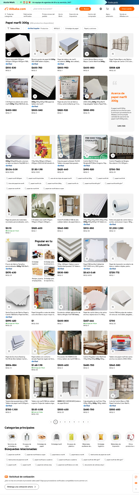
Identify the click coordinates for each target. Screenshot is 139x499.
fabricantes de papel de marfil (99, 455)
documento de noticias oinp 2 (93, 465)
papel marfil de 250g (84, 178)
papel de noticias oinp (43, 465)
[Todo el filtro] (14, 28)
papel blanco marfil (57, 455)
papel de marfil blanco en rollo (67, 465)
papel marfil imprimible (35, 178)
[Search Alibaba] (53, 9)
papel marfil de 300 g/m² (90, 460)
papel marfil (11, 465)
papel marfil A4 (102, 178)
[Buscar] (85, 9)
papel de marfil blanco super (53, 188)
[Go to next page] (88, 422)
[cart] (108, 9)
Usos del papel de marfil (15, 183)
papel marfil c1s (72, 183)
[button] (77, 8)
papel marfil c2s (34, 183)
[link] (136, 477)
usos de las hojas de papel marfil (60, 178)
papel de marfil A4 (13, 188)
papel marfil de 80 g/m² (91, 183)
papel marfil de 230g (53, 183)
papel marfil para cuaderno (42, 460)
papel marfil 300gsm (14, 178)
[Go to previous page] (51, 422)
